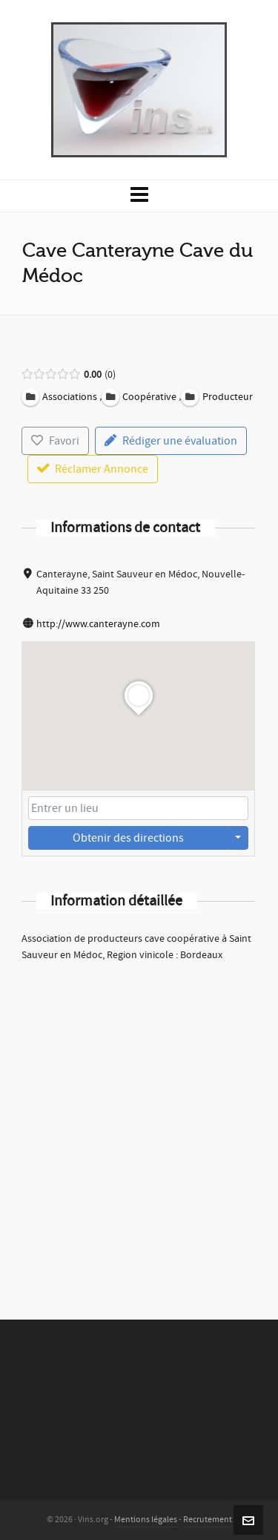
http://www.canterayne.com (98, 624)
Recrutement (207, 1519)
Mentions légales (145, 1519)
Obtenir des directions (128, 837)
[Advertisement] (139, 1121)
